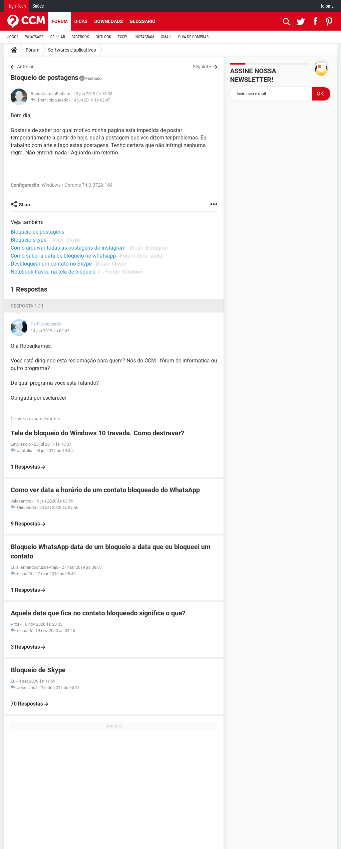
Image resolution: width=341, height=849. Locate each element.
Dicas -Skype (65, 240)
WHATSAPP (34, 37)
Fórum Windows (124, 272)
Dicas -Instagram (150, 248)
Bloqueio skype (28, 240)
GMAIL (166, 37)
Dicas (81, 21)
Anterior (25, 66)
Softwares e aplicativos (72, 50)
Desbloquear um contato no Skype (51, 264)
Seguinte (202, 66)
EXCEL (123, 37)
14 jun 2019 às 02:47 (91, 100)
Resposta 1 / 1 (27, 306)
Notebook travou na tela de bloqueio (53, 272)
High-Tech (16, 6)
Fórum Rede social (142, 256)
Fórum (60, 21)
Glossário (143, 21)
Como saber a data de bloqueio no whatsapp (63, 256)
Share (25, 204)
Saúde (38, 6)
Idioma (327, 6)
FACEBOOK (80, 37)
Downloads (108, 21)
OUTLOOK (103, 37)
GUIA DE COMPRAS (193, 37)
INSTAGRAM (144, 37)
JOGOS (13, 37)
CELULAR (57, 37)
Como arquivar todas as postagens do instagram (68, 248)
